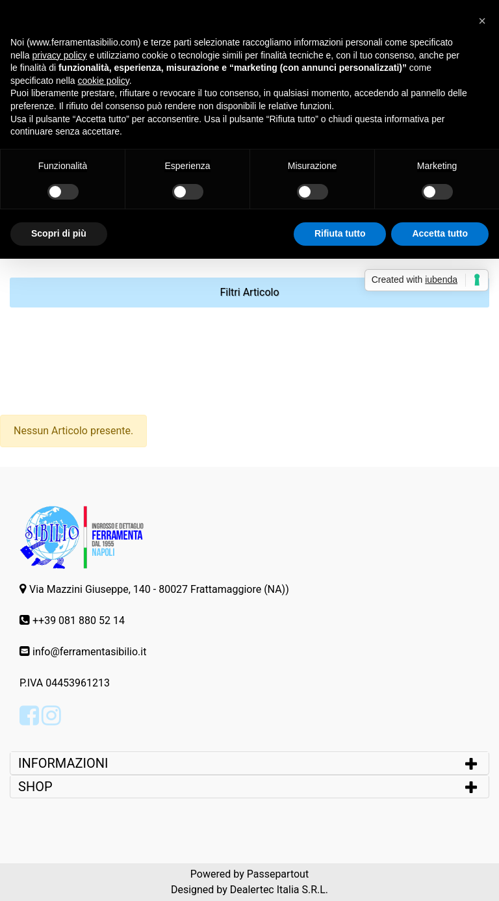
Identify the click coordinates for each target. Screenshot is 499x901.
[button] (249, 292)
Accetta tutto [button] (440, 233)
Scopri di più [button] (58, 233)
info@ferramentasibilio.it (89, 652)
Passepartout (278, 874)
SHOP (35, 786)
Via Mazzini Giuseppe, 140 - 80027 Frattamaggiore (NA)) (159, 589)
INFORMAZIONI (64, 763)
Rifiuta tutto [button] (340, 233)
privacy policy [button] (59, 55)
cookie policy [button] (103, 80)
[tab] (249, 763)
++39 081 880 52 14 (78, 620)
